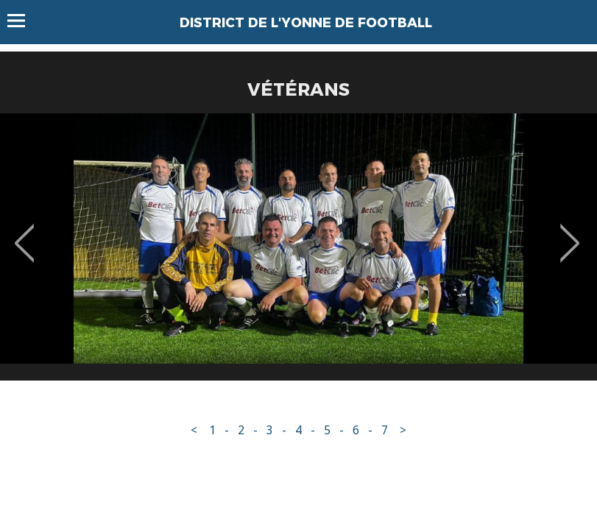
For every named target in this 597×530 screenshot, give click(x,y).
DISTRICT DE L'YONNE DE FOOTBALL (306, 23)
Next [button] (570, 232)
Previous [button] (25, 232)
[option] (298, 252)
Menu (23, 20)
